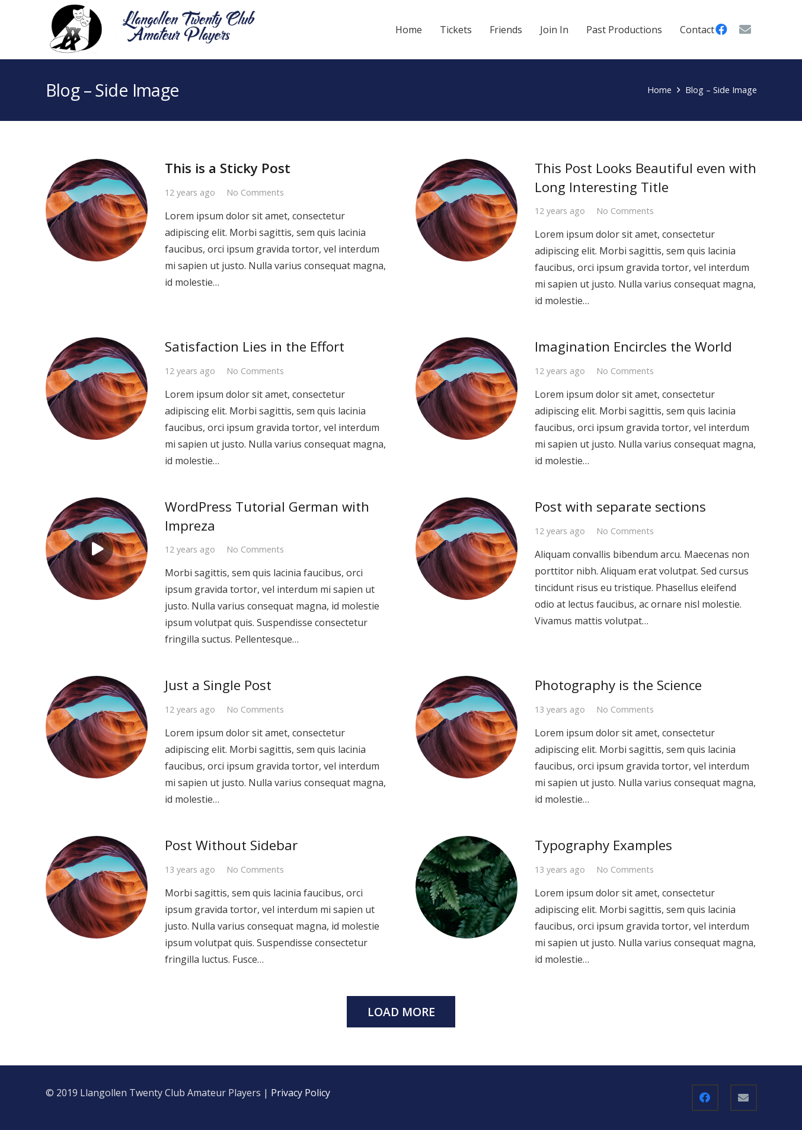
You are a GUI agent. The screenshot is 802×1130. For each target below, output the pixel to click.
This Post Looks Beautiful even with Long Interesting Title (645, 177)
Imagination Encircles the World (633, 346)
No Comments (255, 192)
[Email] (745, 30)
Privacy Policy (302, 1092)
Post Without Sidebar (231, 845)
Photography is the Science (618, 685)
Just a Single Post (218, 685)
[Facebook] (705, 1097)
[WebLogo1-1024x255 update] (153, 29)
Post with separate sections (620, 506)
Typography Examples (603, 845)
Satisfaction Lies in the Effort (254, 346)
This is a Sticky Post (227, 168)
